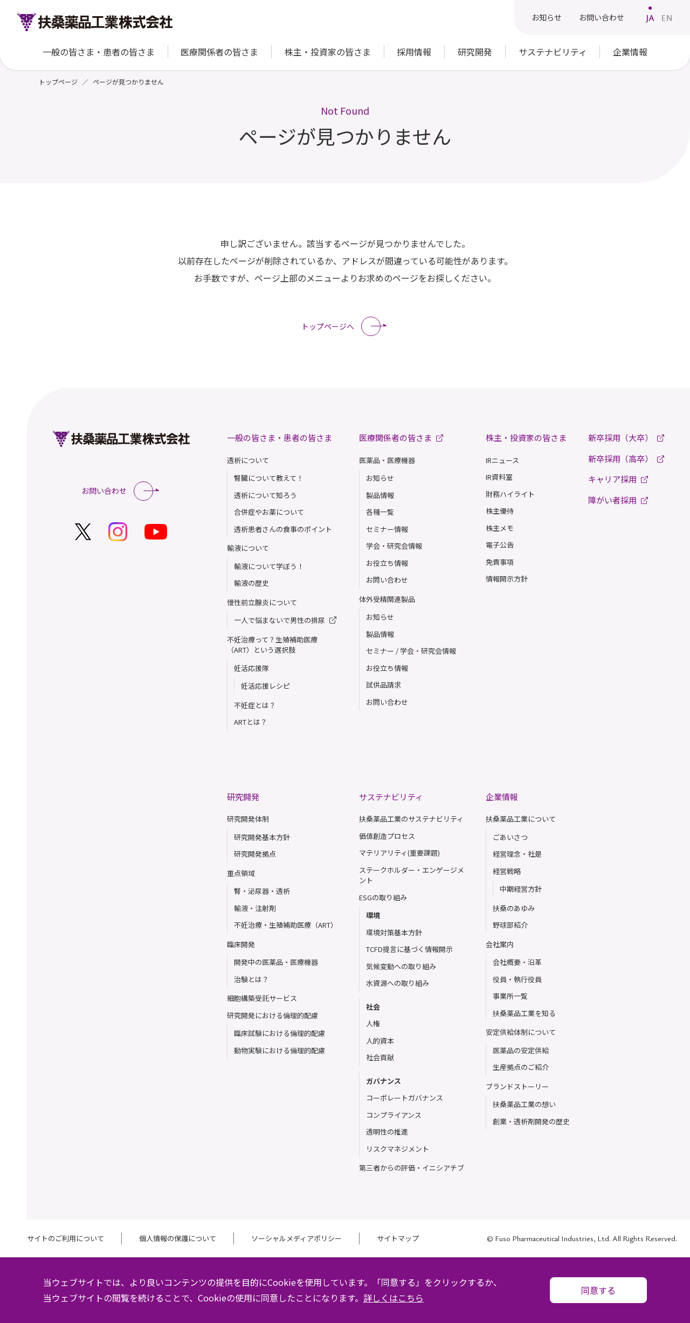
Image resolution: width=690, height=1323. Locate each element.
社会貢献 (380, 1057)
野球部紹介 (510, 925)
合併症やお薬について (269, 512)
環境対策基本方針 (394, 932)
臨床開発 (241, 944)
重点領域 (241, 873)
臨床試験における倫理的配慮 (279, 1033)
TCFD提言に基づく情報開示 (409, 949)
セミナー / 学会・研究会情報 (411, 651)
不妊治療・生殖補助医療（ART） (285, 925)
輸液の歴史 (251, 583)
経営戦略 (507, 871)
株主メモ (500, 528)
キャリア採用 (618, 479)
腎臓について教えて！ (268, 478)
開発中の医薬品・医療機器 (276, 962)
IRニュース (502, 460)
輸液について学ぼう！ (269, 566)
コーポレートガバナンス (404, 1098)
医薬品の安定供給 (521, 1050)
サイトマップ (398, 1238)
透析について (248, 460)
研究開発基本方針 (262, 837)
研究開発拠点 (255, 854)
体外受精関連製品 (387, 599)
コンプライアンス (394, 1115)
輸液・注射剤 (255, 908)
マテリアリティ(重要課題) (399, 853)
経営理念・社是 (517, 854)
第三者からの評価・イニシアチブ (411, 1168)
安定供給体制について (521, 1032)
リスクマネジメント (397, 1149)
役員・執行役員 (517, 979)
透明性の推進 (387, 1131)
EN (667, 18)
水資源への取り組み (397, 983)
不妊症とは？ (255, 705)
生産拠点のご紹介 (521, 1067)
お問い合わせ (601, 17)
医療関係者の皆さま (219, 51)
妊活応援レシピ (265, 686)
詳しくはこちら (393, 1297)
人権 (373, 1023)
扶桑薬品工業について (521, 819)
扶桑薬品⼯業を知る (524, 1013)
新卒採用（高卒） (626, 458)
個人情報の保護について (177, 1238)
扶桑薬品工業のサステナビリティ (411, 819)
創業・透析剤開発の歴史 (531, 1121)
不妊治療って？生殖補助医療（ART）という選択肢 (272, 644)
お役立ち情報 (387, 563)
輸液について (248, 548)
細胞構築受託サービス (262, 998)
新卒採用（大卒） (626, 437)
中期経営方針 (521, 889)
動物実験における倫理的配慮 (279, 1050)
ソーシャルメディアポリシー (296, 1238)
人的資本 (380, 1040)
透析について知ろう (265, 495)
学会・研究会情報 (394, 546)
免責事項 (500, 562)
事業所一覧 (510, 996)
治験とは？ (251, 979)
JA (650, 18)
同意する (598, 1290)
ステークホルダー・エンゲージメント (411, 875)
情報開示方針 (507, 578)
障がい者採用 (618, 500)
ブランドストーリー (517, 1086)
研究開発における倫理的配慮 (272, 1015)
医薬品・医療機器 (387, 460)
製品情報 (380, 495)
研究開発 (243, 796)
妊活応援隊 (251, 668)
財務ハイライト (510, 494)
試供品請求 (383, 685)
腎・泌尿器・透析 (262, 891)
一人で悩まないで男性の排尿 (285, 620)
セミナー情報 (387, 529)
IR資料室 (499, 477)
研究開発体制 (248, 819)
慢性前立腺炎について (262, 602)
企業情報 (502, 796)
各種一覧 (380, 512)
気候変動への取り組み (401, 966)
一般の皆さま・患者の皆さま (279, 437)
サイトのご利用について (65, 1238)
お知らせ (547, 17)
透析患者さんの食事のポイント (283, 529)
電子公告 (500, 545)
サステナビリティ (391, 796)
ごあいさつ (510, 837)
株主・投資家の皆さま (526, 437)
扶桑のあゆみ (514, 908)
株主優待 (500, 511)
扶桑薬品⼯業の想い (524, 1104)
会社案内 (500, 944)
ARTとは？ (250, 722)
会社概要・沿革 (517, 962)
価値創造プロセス (387, 836)
